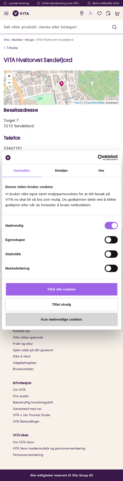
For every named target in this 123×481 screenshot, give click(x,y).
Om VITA (19, 389)
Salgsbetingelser (25, 363)
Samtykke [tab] (22, 170)
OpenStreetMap (95, 102)
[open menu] (6, 13)
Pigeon (77, 102)
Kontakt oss (21, 331)
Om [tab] (101, 170)
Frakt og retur (23, 343)
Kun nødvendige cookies (61, 319)
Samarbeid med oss (27, 409)
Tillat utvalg (61, 304)
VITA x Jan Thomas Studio (31, 415)
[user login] (90, 13)
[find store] (81, 13)
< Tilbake (11, 48)
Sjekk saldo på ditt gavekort (33, 350)
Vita (6, 39)
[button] (114, 27)
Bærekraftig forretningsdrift (33, 402)
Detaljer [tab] (61, 170)
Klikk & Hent (21, 356)
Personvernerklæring (28, 455)
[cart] (117, 13)
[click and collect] (108, 13)
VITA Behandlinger (26, 421)
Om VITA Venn (23, 442)
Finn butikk (21, 396)
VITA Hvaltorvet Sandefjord (55, 39)
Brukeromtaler (23, 369)
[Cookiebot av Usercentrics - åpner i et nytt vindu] (97, 158)
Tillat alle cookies (61, 289)
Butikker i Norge (23, 39)
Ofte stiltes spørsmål (28, 337)
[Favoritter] (99, 13)
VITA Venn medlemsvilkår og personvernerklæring (49, 448)
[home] (21, 13)
